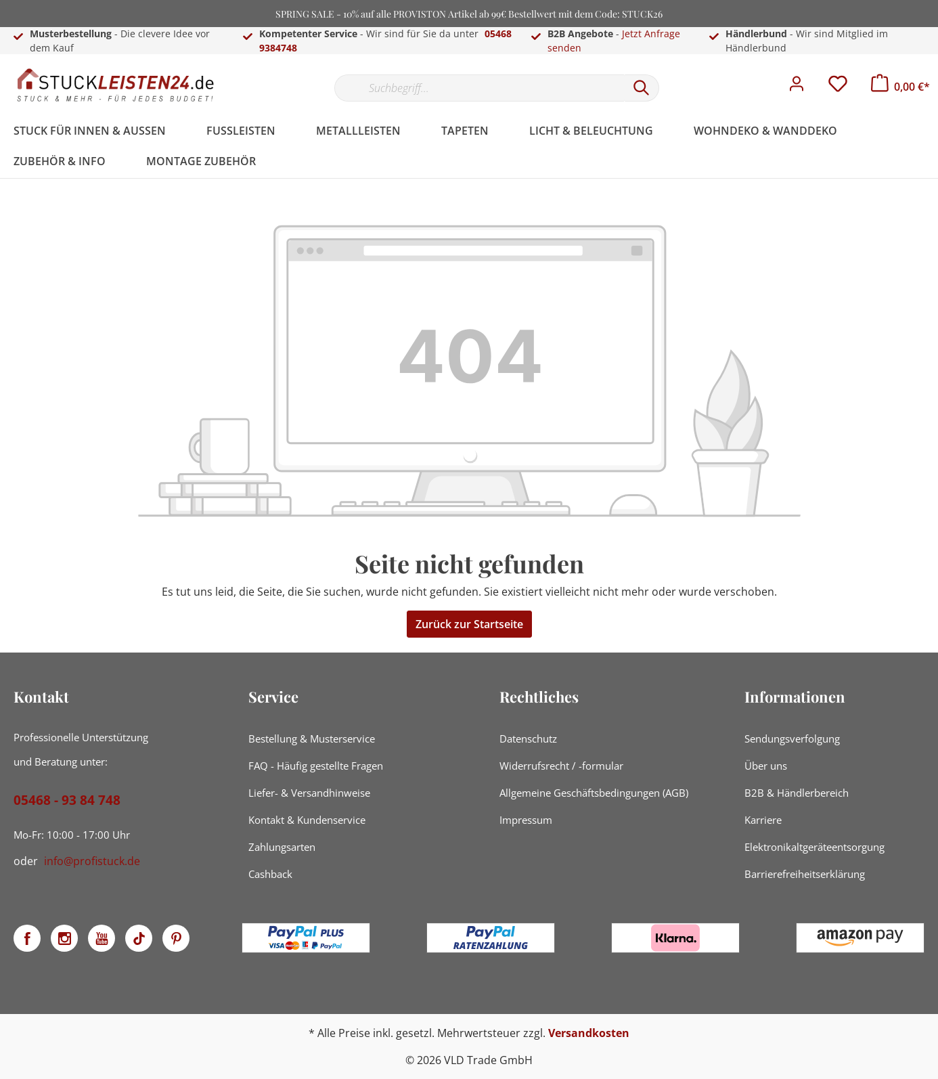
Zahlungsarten (281, 847)
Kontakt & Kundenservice (306, 820)
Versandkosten (588, 1033)
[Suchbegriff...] (479, 88)
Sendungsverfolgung (792, 738)
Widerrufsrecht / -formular (561, 765)
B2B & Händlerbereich (796, 792)
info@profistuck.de (92, 861)
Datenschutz (528, 738)
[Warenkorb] (900, 86)
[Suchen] (641, 88)
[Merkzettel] (838, 87)
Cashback (270, 874)
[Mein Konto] (796, 87)
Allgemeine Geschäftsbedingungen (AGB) (593, 792)
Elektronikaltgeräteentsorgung (814, 847)
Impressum (525, 820)
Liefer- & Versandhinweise (309, 792)
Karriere (763, 820)
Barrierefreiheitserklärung (804, 874)
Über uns (765, 765)
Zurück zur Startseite (469, 624)
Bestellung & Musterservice (311, 738)
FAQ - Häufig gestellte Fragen (315, 765)
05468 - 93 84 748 (67, 800)
